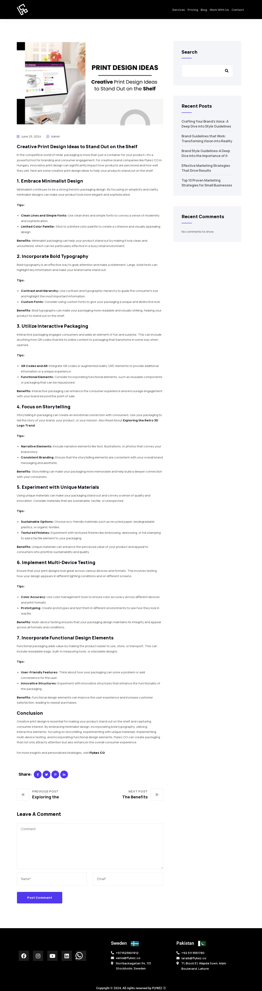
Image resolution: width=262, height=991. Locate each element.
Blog (200, 11)
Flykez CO (97, 753)
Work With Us (217, 11)
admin (53, 136)
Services (172, 11)
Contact (237, 11)
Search (190, 52)
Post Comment (39, 897)
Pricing (188, 11)
